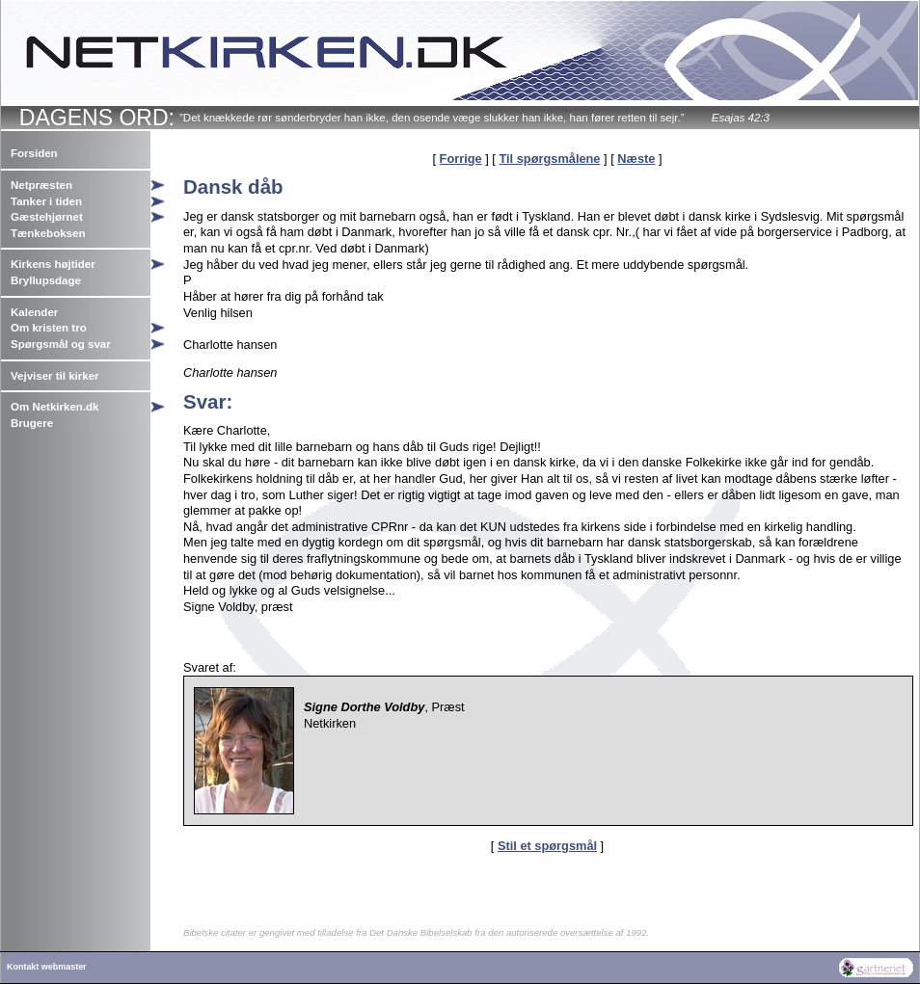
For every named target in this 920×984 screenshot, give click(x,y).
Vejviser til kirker (55, 376)
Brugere (32, 423)
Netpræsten (41, 185)
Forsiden (34, 153)
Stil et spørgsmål (547, 845)
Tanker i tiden (46, 201)
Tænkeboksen (48, 233)
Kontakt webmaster (47, 966)
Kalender (34, 312)
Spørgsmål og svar (61, 344)
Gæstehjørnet (47, 217)
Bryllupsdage (46, 280)
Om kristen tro (49, 327)
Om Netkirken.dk (55, 406)
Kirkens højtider (53, 264)
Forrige (461, 158)
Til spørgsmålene (549, 158)
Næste (636, 158)
